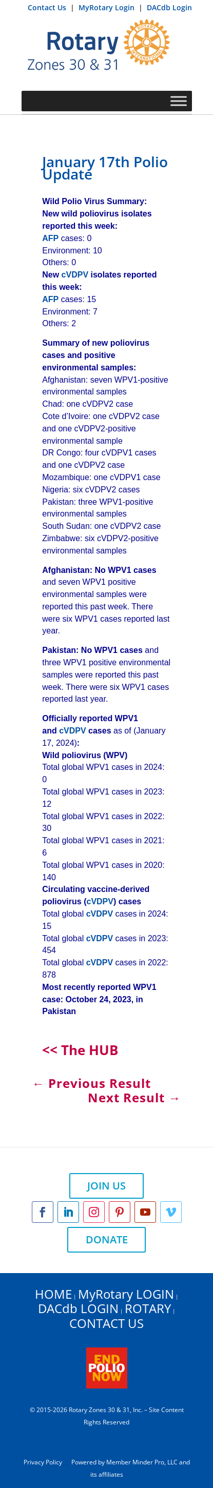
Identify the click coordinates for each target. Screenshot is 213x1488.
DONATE (107, 1239)
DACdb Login (169, 7)
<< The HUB (80, 1050)
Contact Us (48, 7)
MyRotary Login (108, 7)
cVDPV (75, 274)
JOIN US (106, 1186)
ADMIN (106, 1434)
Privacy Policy (43, 1462)
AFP (50, 238)
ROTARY (148, 1308)
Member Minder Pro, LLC (142, 1462)
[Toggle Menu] (178, 101)
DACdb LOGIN (78, 1308)
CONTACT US (106, 1323)
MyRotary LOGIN (126, 1293)
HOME (53, 1293)
